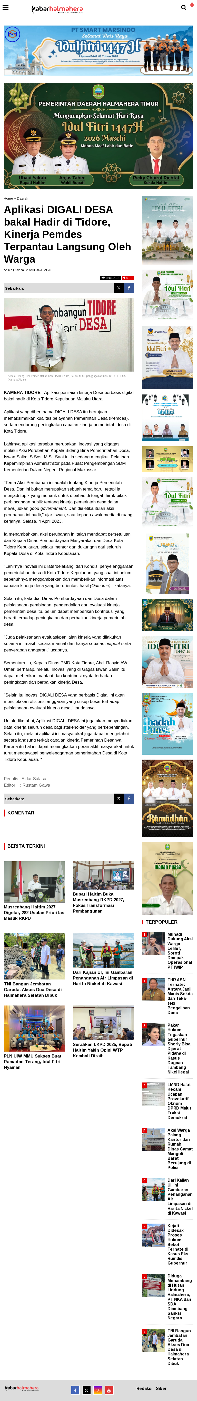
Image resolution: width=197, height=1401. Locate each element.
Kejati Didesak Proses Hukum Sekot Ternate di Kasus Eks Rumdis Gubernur (178, 1245)
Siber (161, 1388)
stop (128, 278)
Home (8, 198)
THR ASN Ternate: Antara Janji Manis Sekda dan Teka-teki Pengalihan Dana (180, 996)
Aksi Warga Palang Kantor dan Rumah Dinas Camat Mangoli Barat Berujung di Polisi (180, 1149)
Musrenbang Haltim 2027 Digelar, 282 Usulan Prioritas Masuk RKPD (34, 913)
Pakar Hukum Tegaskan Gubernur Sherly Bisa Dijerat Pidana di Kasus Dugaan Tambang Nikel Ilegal (179, 1048)
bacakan (110, 278)
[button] (191, 2)
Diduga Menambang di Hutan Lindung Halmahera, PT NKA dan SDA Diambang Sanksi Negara (180, 1297)
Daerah (22, 198)
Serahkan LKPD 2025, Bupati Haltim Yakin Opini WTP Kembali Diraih (102, 1050)
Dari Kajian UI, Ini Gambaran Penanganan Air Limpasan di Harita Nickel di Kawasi (103, 978)
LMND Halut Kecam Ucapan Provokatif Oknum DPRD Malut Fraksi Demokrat (179, 1101)
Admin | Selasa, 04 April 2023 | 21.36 (27, 269)
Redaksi (144, 1388)
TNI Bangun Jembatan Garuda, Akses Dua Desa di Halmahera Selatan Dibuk (33, 990)
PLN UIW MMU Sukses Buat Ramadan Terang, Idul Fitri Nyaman (33, 1062)
